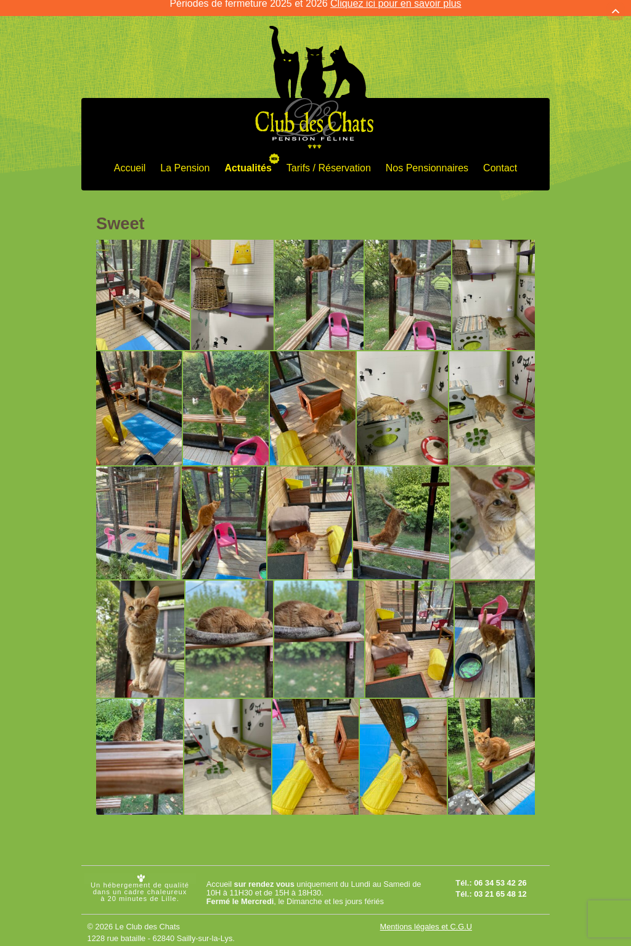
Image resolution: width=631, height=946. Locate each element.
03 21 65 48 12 (500, 886)
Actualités (247, 159)
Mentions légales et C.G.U (426, 918)
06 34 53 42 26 (500, 874)
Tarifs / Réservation (329, 159)
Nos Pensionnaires (427, 159)
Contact (500, 159)
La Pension (185, 159)
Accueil (130, 159)
